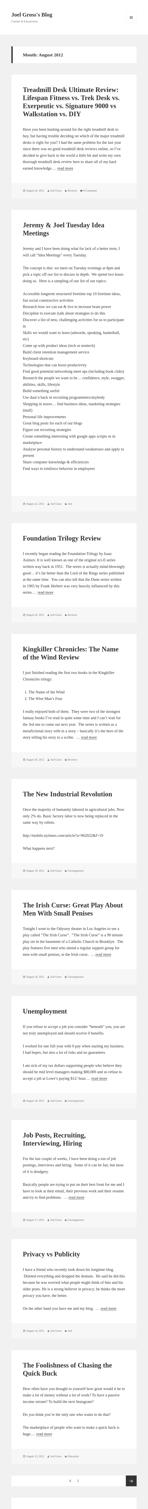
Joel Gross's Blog (31, 15)
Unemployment (45, 1011)
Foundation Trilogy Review (62, 538)
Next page (131, 1481)
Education (73, 1456)
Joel (70, 503)
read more (65, 168)
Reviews (72, 190)
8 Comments (90, 190)
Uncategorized (76, 870)
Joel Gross (56, 190)
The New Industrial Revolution (67, 794)
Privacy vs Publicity (51, 1254)
